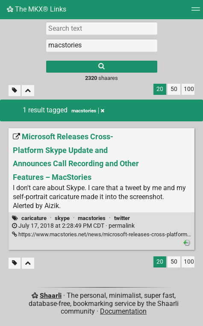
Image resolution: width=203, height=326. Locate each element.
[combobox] (101, 45)
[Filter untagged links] (15, 91)
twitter (122, 218)
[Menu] (195, 11)
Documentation (123, 311)
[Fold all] (28, 91)
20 (159, 89)
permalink (73, 225)
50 (174, 89)
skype (62, 218)
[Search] (101, 67)
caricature (34, 218)
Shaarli (51, 295)
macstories (92, 218)
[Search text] (101, 28)
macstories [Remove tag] (87, 111)
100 (189, 89)
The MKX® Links (36, 9)
